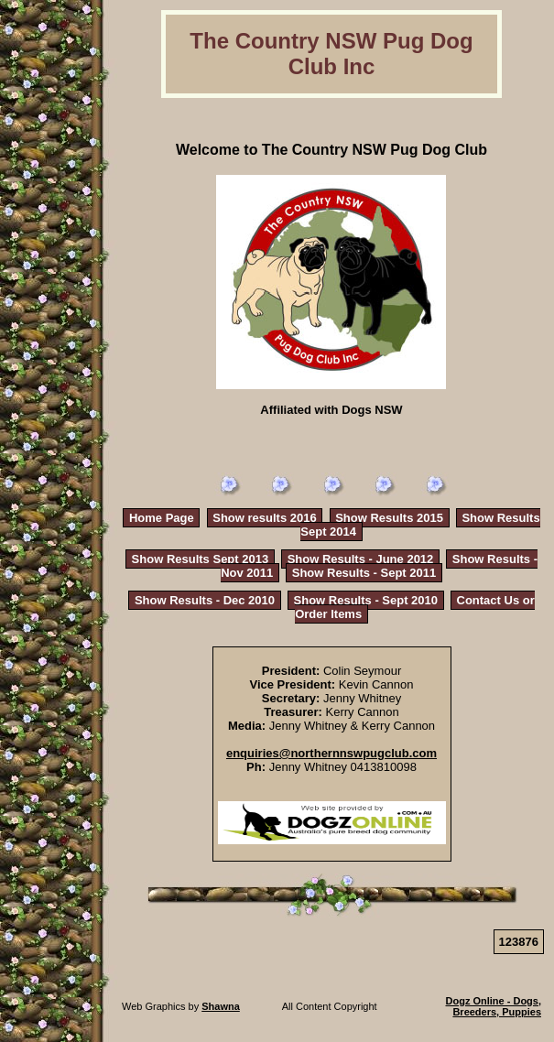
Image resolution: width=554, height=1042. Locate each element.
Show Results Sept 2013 (200, 559)
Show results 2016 (264, 518)
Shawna (220, 1006)
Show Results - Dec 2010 (205, 600)
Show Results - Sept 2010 (366, 600)
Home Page (161, 518)
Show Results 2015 (389, 518)
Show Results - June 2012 (361, 559)
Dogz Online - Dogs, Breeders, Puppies (494, 1006)
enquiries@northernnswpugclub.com (331, 753)
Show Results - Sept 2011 (364, 573)
